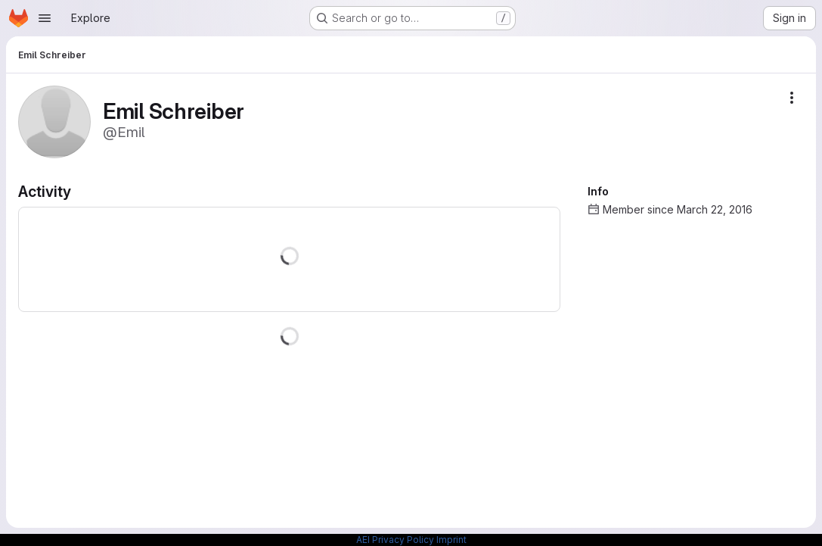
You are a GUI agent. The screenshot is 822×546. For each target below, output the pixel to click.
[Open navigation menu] (45, 18)
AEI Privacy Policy (395, 539)
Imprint (451, 539)
